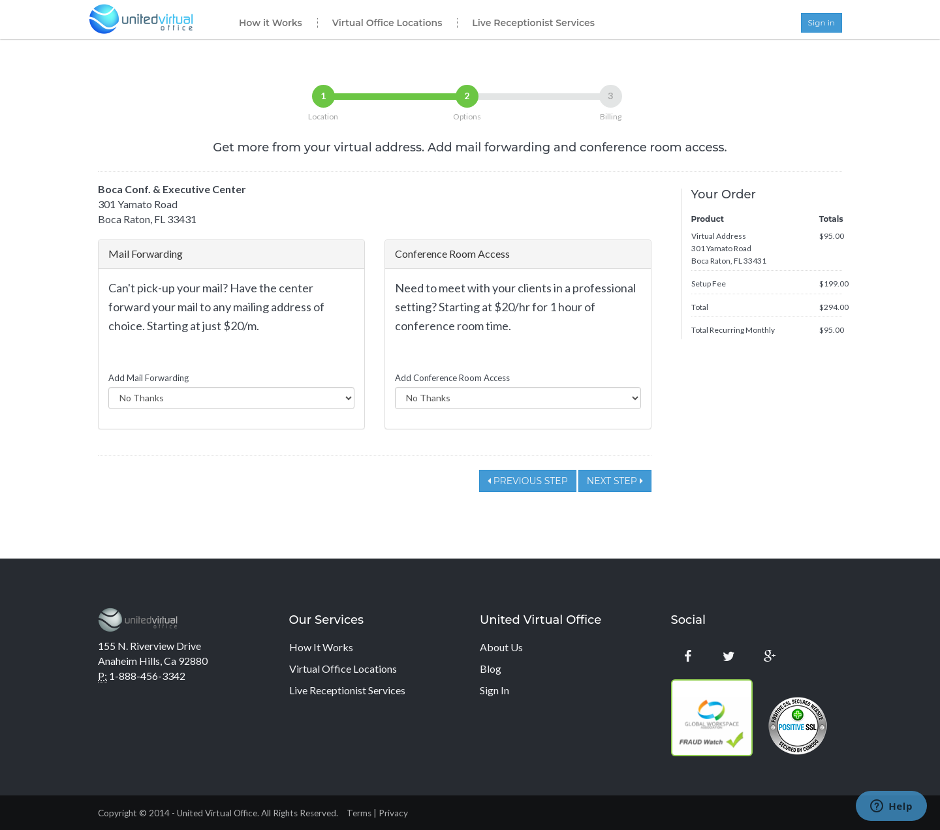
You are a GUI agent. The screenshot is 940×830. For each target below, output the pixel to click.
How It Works (321, 647)
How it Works (270, 23)
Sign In (494, 690)
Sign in (821, 22)
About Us (501, 647)
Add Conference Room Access (452, 378)
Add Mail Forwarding (148, 378)
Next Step (615, 481)
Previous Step (528, 481)
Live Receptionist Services (533, 23)
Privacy (393, 813)
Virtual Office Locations (387, 23)
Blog (490, 668)
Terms (359, 813)
